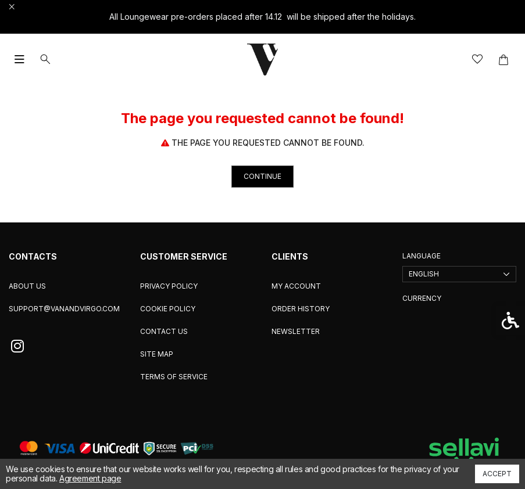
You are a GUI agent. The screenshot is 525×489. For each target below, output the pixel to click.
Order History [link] (301, 308)
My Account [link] (296, 286)
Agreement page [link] (90, 478)
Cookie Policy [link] (167, 308)
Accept (497, 473)
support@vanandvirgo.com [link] (64, 308)
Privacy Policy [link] (169, 286)
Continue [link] (262, 176)
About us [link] (27, 286)
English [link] (424, 273)
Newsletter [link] (296, 331)
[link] (263, 59)
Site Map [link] (156, 354)
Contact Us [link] (164, 331)
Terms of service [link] (174, 376)
